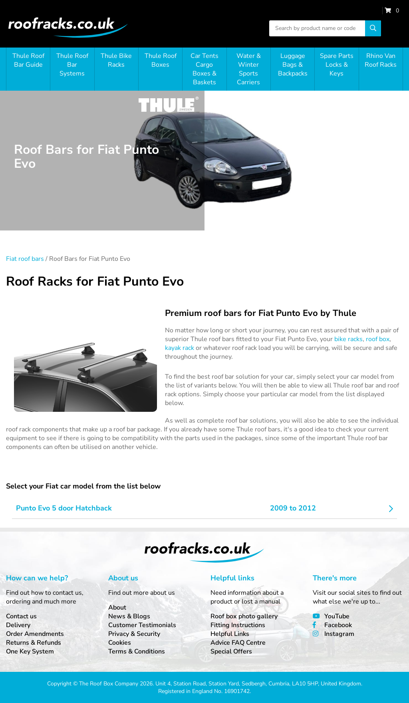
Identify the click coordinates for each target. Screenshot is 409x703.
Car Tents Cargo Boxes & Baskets (204, 69)
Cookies (119, 642)
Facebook (338, 625)
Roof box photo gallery (244, 616)
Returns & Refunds (33, 642)
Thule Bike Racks (116, 60)
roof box (377, 339)
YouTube (336, 616)
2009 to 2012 (293, 508)
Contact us (21, 616)
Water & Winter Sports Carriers (248, 69)
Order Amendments (35, 634)
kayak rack (179, 348)
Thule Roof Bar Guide (28, 60)
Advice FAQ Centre (238, 642)
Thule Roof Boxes (161, 60)
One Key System (30, 651)
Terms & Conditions (136, 651)
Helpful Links (229, 634)
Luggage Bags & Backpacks (293, 65)
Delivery (18, 625)
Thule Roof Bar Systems (72, 65)
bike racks (348, 339)
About (117, 607)
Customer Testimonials (142, 625)
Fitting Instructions (237, 625)
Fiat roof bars (25, 258)
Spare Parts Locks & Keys (336, 65)
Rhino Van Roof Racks (381, 60)
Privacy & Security (134, 634)
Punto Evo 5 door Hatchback (64, 508)
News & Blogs (129, 616)
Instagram (339, 634)
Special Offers (231, 651)
